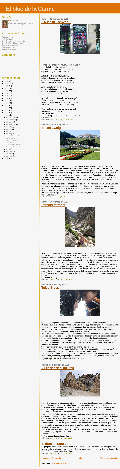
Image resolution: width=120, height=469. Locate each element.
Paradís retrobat (53, 205)
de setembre (11, 124)
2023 (7, 86)
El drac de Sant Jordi (56, 444)
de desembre (11, 117)
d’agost (9, 127)
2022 (7, 88)
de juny (9, 131)
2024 (7, 84)
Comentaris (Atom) (62, 463)
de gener (9, 156)
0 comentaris (68, 438)
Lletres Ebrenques (9, 49)
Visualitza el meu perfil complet (20, 24)
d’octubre (9, 122)
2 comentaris (68, 453)
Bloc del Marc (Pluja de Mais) (13, 43)
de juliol (9, 129)
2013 (7, 110)
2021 (7, 91)
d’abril (8, 149)
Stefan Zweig (51, 128)
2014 (7, 108)
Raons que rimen (8, 47)
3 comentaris (68, 197)
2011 (7, 115)
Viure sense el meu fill (57, 368)
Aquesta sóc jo (7, 37)
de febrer (9, 154)
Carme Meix (54, 120)
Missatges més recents (51, 458)
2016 (7, 103)
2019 (7, 96)
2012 (7, 113)
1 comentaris (69, 120)
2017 (7, 101)
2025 (7, 81)
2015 (7, 105)
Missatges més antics (109, 458)
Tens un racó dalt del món (11, 45)
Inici (80, 458)
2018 (7, 98)
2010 (7, 158)
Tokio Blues (50, 287)
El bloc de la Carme (30, 9)
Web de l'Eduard (8, 39)
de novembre (11, 120)
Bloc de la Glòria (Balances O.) (13, 41)
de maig (9, 134)
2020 (7, 93)
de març (9, 151)
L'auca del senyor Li (56, 22)
